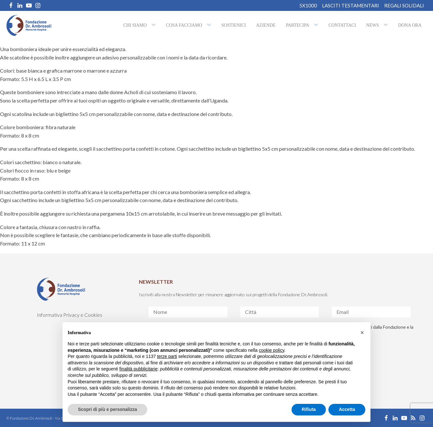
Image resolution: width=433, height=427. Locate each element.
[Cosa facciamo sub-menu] (210, 25)
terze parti (167, 356)
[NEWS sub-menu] (387, 25)
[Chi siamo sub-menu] (155, 25)
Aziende (266, 25)
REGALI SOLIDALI (404, 5)
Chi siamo (135, 25)
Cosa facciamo (184, 25)
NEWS (372, 25)
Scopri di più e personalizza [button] (107, 409)
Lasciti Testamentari (350, 5)
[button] (362, 332)
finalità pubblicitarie (138, 368)
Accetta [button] (347, 409)
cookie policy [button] (271, 350)
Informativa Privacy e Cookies (69, 315)
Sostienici (233, 25)
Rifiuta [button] (309, 409)
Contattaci (342, 25)
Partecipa (297, 25)
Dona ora (409, 25)
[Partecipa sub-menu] (317, 25)
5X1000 (308, 5)
